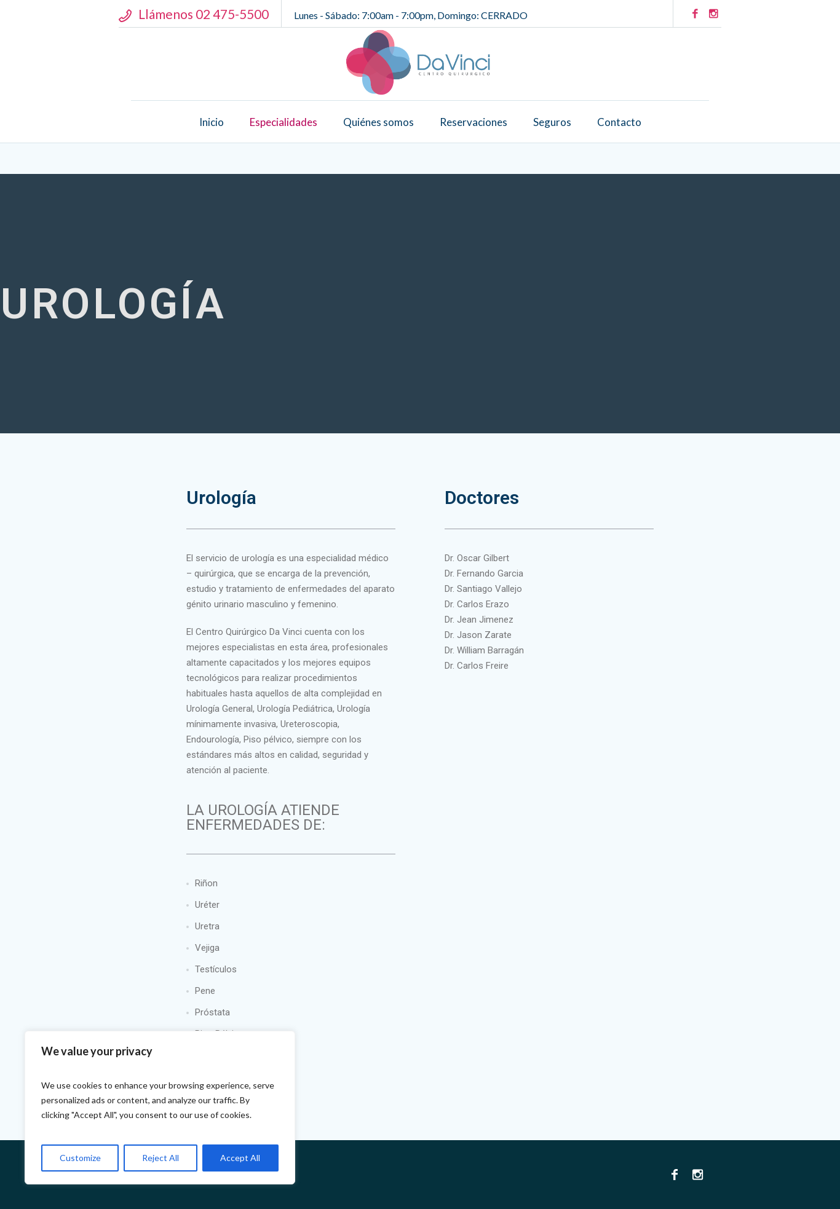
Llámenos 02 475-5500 (203, 14)
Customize (80, 1157)
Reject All (160, 1157)
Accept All (240, 1157)
